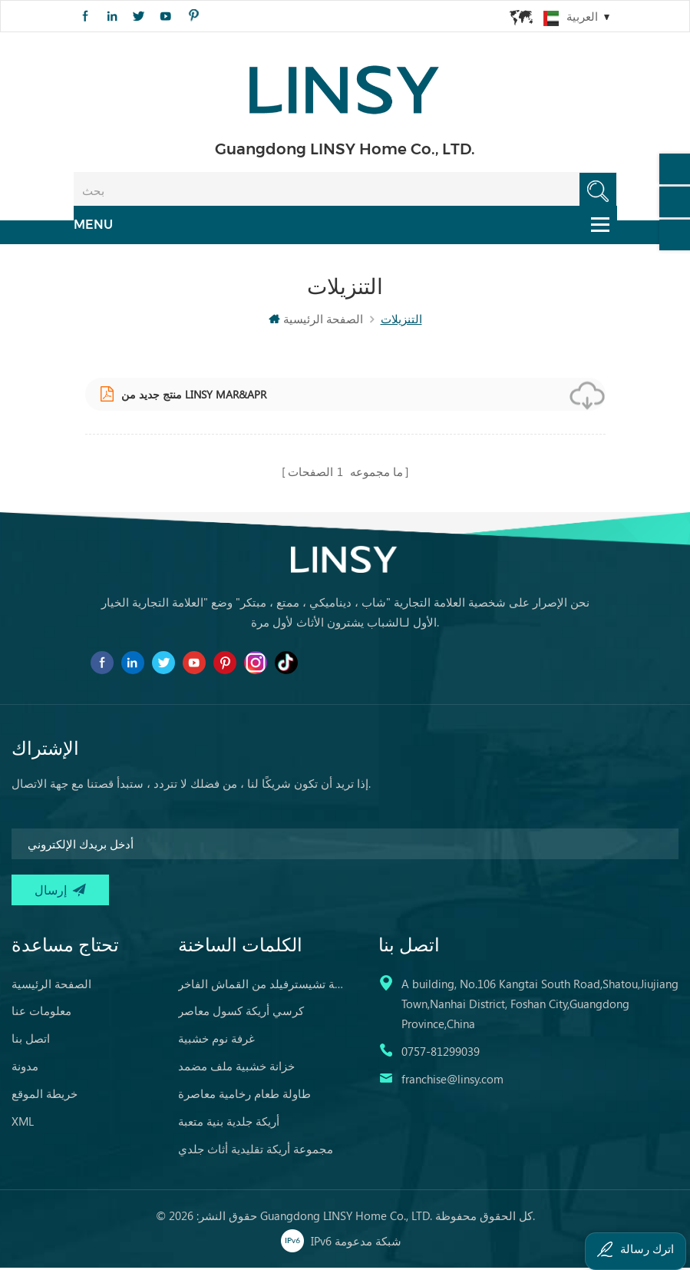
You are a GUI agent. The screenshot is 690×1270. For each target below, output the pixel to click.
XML (23, 1122)
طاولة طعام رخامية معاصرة (244, 1095)
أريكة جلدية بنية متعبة (228, 1122)
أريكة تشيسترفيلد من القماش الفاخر (261, 985)
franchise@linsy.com (452, 1080)
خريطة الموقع (45, 1095)
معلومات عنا (41, 1012)
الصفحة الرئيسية (316, 323)
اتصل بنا (31, 1039)
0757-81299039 (440, 1052)
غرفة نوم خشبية (216, 1039)
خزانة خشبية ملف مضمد (236, 1067)
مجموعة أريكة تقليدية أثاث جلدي (255, 1150)
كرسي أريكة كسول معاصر (241, 1012)
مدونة (25, 1067)
